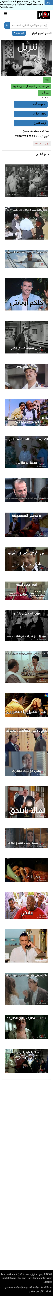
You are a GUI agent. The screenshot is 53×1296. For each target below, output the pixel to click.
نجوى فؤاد (39, 114)
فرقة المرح (39, 123)
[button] (44, 93)
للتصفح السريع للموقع (42, 33)
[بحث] (7, 25)
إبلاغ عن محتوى (36, 1291)
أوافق (48, 2)
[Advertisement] (26, 1175)
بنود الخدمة (46, 1287)
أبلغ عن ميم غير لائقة (42, 143)
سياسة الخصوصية (31, 1287)
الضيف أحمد (38, 104)
